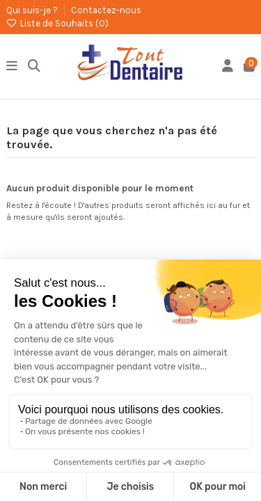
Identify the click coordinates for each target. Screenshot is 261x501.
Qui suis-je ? (33, 10)
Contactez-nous (106, 10)
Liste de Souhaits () (57, 23)
